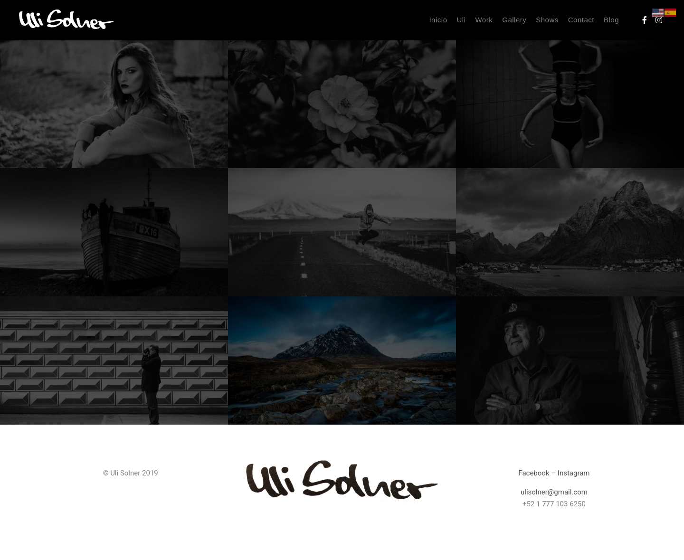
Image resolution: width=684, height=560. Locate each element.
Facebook (533, 473)
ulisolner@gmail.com (554, 492)
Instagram (574, 473)
